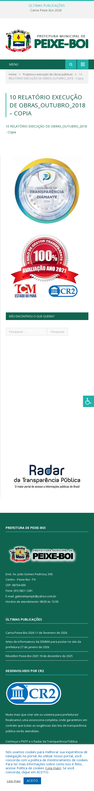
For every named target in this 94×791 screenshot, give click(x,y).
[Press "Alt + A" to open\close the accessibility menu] (88, 401)
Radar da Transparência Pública (55, 741)
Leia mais (53, 768)
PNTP (24, 741)
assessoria (36, 720)
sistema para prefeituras (61, 715)
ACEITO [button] (32, 780)
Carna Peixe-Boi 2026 (46, 10)
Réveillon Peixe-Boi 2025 (22, 656)
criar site (33, 715)
